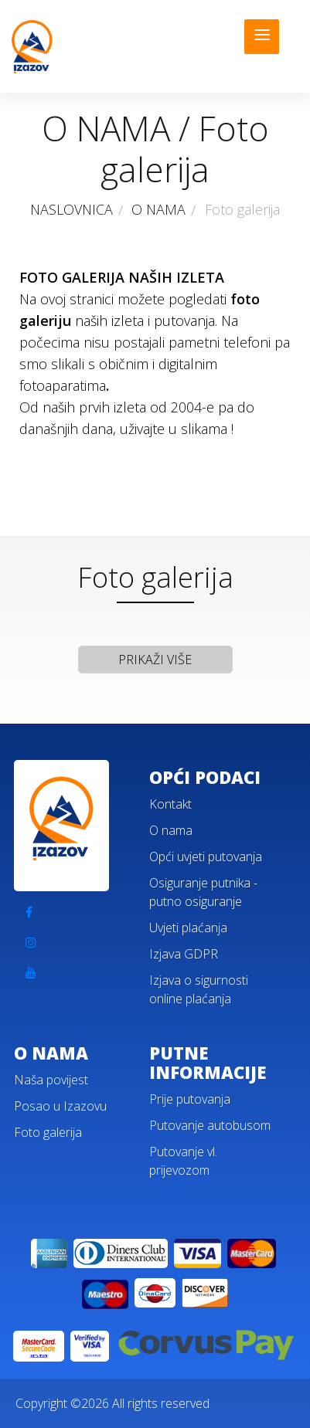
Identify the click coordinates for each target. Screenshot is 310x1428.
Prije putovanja (189, 1099)
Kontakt (170, 803)
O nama (170, 830)
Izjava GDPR (183, 953)
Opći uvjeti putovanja (205, 856)
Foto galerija (48, 1132)
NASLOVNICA (71, 209)
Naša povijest (51, 1079)
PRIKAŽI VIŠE (155, 659)
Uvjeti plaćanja (188, 927)
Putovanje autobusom (210, 1125)
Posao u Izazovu (60, 1105)
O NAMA (158, 209)
